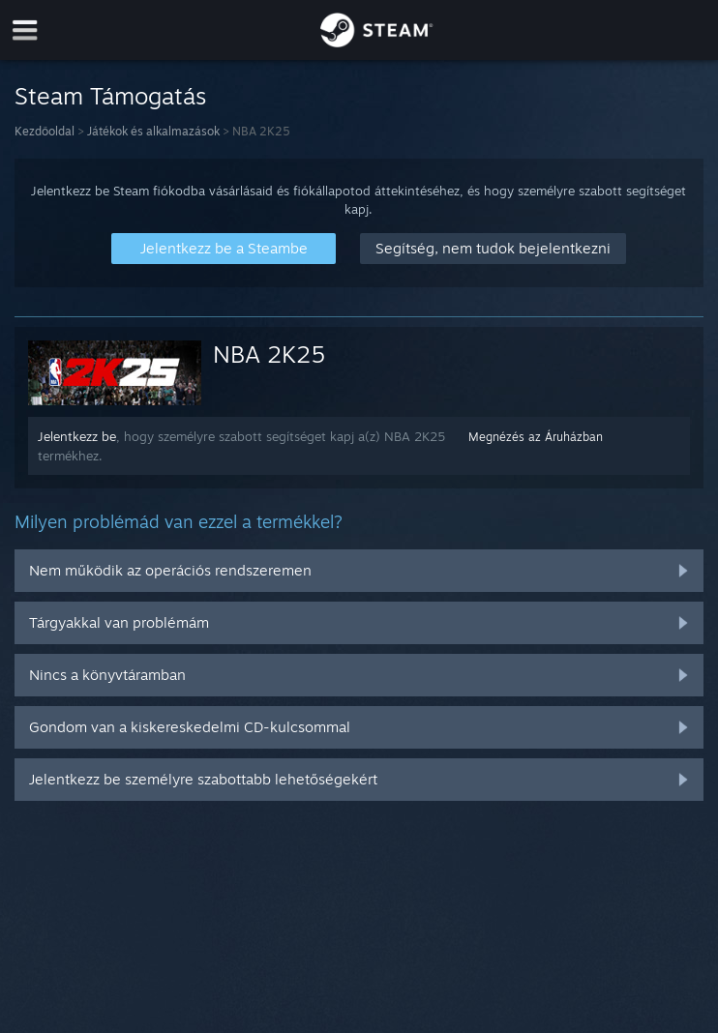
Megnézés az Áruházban (535, 436)
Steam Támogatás (110, 95)
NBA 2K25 (269, 354)
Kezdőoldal (45, 131)
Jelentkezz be (77, 436)
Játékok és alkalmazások (153, 131)
